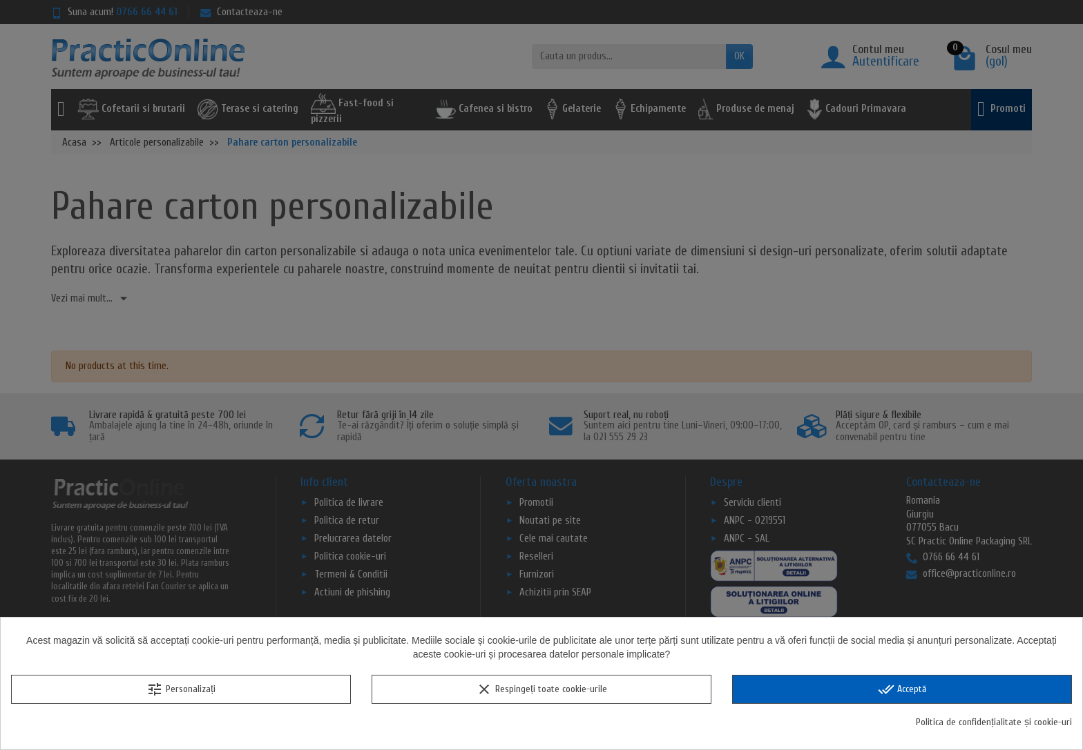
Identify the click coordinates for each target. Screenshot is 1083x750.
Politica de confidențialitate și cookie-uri (994, 722)
